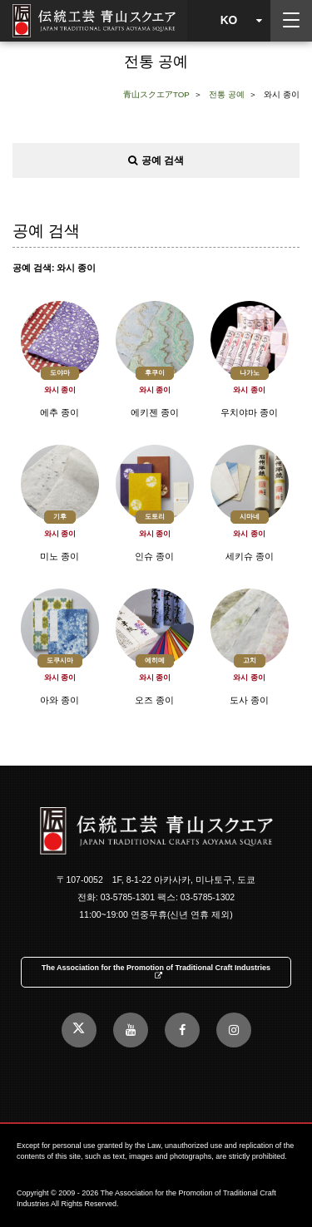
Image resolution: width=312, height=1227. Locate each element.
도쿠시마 (60, 660)
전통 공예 (227, 94)
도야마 (60, 373)
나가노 (250, 373)
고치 (249, 660)
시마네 (250, 516)
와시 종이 (60, 390)
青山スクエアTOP (156, 94)
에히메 (155, 660)
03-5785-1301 (128, 897)
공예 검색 (156, 160)
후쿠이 (155, 373)
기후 (60, 516)
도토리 (155, 516)
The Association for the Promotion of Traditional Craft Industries (156, 971)
